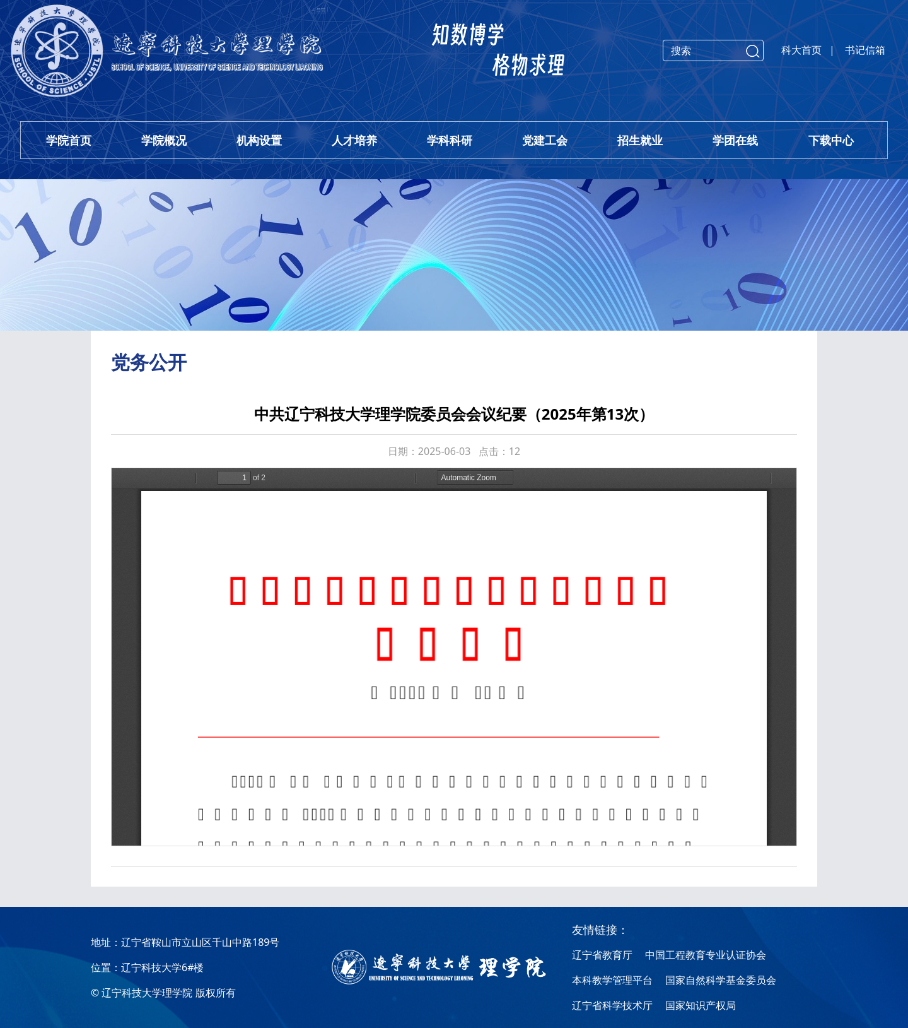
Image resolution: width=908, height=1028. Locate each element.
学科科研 (449, 140)
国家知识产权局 (700, 1005)
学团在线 (735, 140)
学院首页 (68, 140)
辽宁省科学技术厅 (612, 1005)
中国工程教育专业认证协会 (705, 955)
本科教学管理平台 (612, 980)
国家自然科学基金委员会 (720, 980)
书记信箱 (865, 50)
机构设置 (259, 140)
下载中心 (831, 140)
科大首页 (801, 50)
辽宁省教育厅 (602, 955)
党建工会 (545, 140)
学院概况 (164, 140)
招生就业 (640, 140)
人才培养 (354, 140)
